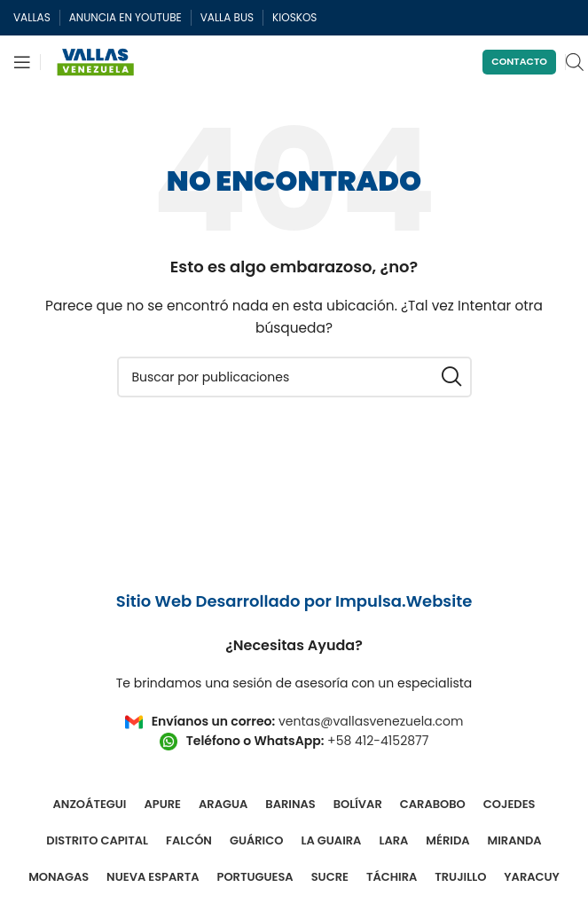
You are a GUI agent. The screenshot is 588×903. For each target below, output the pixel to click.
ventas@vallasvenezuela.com (370, 721)
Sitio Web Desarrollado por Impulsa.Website (294, 601)
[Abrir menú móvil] (22, 62)
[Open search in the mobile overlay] (575, 61)
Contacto (519, 61)
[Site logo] (96, 61)
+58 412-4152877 (377, 741)
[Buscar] (294, 377)
